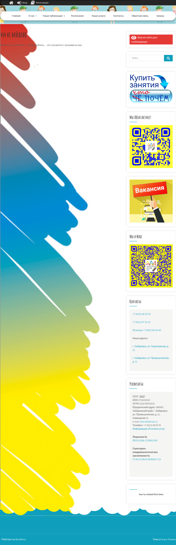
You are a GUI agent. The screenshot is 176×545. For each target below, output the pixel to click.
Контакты (118, 15)
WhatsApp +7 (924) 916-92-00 (147, 330)
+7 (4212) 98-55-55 (142, 314)
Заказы (160, 15)
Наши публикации (53, 15)
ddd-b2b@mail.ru (148, 421)
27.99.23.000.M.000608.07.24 (147, 459)
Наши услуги (98, 15)
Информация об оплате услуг (149, 428)
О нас (31, 15)
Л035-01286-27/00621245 (145, 440)
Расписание (77, 15)
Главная (16, 15)
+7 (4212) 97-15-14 (141, 322)
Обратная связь (140, 15)
